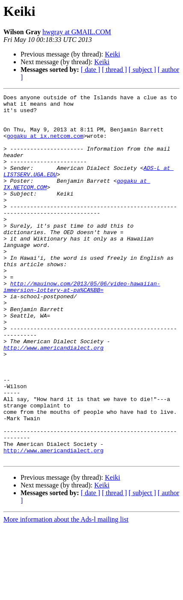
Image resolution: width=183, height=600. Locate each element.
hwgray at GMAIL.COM (76, 32)
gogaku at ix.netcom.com (45, 145)
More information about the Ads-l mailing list (65, 592)
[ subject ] (142, 69)
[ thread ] (114, 69)
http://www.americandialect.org (53, 399)
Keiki (112, 54)
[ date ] (90, 69)
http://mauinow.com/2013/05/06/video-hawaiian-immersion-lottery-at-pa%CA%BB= (81, 325)
